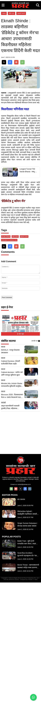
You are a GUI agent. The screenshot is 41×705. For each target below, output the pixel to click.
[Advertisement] (20, 20)
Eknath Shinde (6, 359)
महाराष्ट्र (4, 55)
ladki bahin (15, 359)
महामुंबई (3, 525)
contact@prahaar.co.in (24, 607)
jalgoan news (24, 359)
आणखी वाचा (35, 463)
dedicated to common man (9, 362)
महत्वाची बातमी (21, 55)
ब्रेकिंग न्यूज (11, 55)
